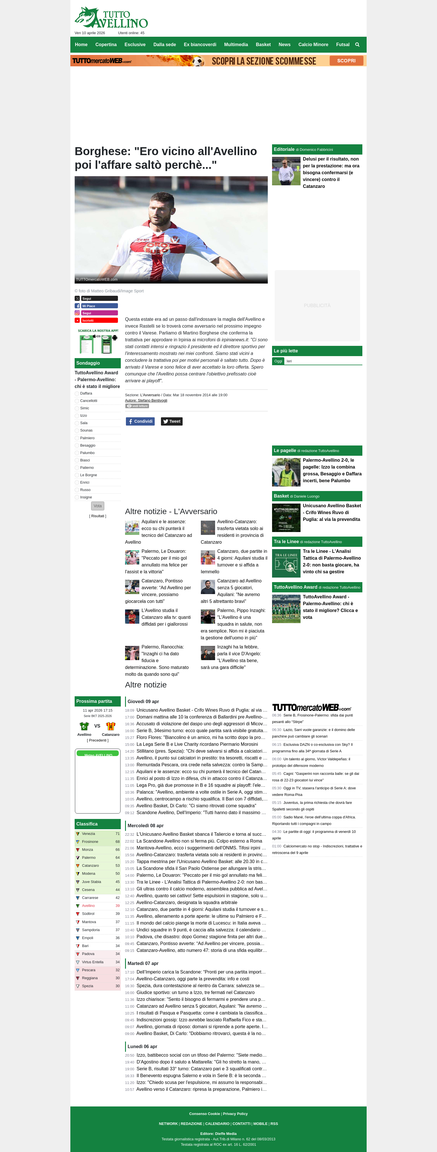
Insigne (86, 497)
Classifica (87, 824)
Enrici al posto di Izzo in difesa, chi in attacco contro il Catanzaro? (203, 778)
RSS (274, 1124)
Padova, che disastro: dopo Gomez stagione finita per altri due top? (205, 936)
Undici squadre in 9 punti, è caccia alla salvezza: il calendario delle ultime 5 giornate (221, 929)
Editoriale (284, 149)
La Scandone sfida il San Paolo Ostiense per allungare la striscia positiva (210, 868)
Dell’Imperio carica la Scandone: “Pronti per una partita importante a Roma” (213, 972)
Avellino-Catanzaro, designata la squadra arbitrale (187, 902)
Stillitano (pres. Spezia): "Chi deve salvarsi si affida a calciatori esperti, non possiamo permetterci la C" (240, 751)
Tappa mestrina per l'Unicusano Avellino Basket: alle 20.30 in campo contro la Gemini (222, 861)
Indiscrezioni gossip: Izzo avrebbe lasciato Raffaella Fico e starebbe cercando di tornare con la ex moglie (242, 1019)
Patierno (87, 467)
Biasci (85, 460)
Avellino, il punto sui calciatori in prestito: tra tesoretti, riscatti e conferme (209, 757)
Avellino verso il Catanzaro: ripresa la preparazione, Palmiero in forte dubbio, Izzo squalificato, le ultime (240, 1089)
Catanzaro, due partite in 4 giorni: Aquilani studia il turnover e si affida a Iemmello (218, 909)
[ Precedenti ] (97, 740)
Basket (281, 496)
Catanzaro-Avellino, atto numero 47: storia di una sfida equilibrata (203, 950)
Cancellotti (88, 401)
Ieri (289, 361)
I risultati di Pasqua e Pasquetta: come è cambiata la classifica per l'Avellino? (214, 1013)
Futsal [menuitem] (343, 44)
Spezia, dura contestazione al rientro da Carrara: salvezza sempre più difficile (215, 985)
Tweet (172, 421)
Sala (84, 423)
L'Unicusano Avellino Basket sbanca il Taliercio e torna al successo (204, 834)
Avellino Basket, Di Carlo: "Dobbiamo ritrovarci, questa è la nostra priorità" (211, 1033)
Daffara (86, 393)
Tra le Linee (286, 541)
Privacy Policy (235, 1114)
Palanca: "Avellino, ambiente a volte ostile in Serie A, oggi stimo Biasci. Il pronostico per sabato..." (235, 792)
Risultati (97, 516)
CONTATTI (241, 1124)
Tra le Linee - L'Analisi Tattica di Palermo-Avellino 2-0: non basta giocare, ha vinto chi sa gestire (232, 882)
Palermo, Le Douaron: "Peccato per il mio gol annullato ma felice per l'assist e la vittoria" (226, 875)
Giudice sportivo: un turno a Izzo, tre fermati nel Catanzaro (196, 992)
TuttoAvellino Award (295, 587)
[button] (97, 506)
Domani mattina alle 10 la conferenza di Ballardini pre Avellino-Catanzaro (210, 716)
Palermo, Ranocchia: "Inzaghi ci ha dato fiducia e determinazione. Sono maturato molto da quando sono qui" (157, 660)
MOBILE (260, 1124)
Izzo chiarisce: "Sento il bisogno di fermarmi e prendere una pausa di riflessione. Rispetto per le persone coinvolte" (252, 999)
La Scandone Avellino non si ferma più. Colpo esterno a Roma (199, 841)
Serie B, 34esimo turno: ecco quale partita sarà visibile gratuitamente (206, 730)
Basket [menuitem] (263, 44)
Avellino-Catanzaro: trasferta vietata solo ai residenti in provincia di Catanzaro (214, 854)
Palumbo (87, 453)
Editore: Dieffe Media (218, 1134)
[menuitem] (357, 44)
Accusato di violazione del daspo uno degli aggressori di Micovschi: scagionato (216, 723)
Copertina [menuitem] (106, 44)
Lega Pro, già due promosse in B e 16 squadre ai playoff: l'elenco (202, 785)
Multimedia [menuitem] (236, 44)
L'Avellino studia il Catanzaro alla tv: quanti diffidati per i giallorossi (166, 617)
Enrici (84, 482)
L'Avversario (150, 395)
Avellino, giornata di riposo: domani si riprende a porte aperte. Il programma (212, 1026)
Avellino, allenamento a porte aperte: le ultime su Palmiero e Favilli (203, 916)
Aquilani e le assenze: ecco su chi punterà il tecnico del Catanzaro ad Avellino (214, 771)
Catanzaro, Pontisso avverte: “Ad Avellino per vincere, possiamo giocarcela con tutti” (222, 943)
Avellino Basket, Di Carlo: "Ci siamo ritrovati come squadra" (196, 805)
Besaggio (87, 445)
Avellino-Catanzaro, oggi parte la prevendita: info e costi (192, 978)
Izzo (83, 415)
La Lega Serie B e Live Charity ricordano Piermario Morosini (197, 744)
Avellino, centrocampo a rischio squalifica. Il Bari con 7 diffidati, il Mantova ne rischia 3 (223, 798)
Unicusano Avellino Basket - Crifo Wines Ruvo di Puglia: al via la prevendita (213, 710)
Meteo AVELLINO (98, 755)
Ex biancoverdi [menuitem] (200, 44)
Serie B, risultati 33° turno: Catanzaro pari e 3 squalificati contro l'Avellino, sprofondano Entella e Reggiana (244, 1068)
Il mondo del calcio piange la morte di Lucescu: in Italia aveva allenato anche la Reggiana (227, 923)
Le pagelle (285, 450)
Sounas (86, 430)
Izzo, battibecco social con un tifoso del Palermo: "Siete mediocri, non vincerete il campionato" (232, 1055)
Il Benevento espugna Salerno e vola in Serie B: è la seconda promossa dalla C (217, 1075)
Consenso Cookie (204, 1114)
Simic (84, 408)
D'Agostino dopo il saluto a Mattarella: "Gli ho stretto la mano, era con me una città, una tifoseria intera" (241, 1061)
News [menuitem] (285, 44)
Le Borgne (88, 475)
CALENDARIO (217, 1124)
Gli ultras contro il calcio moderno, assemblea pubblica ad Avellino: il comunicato (218, 888)
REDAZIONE (191, 1124)
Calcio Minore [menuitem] (313, 44)
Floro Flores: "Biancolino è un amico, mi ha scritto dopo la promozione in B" (213, 737)
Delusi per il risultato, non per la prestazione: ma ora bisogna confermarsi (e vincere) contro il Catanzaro (331, 173)
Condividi (140, 421)
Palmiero (87, 438)
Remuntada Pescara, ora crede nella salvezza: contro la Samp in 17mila (210, 764)
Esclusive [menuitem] (135, 44)
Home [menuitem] (81, 44)
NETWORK (168, 1124)
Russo (85, 490)
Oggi (278, 361)
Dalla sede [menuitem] (165, 44)
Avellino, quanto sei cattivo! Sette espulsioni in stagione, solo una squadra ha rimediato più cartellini (237, 895)
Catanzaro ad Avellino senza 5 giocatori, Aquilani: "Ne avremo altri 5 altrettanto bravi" (223, 1006)
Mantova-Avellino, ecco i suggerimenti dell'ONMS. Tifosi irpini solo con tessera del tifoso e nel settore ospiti (245, 847)
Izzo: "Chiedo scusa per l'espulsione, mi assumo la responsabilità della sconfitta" (218, 1082)
